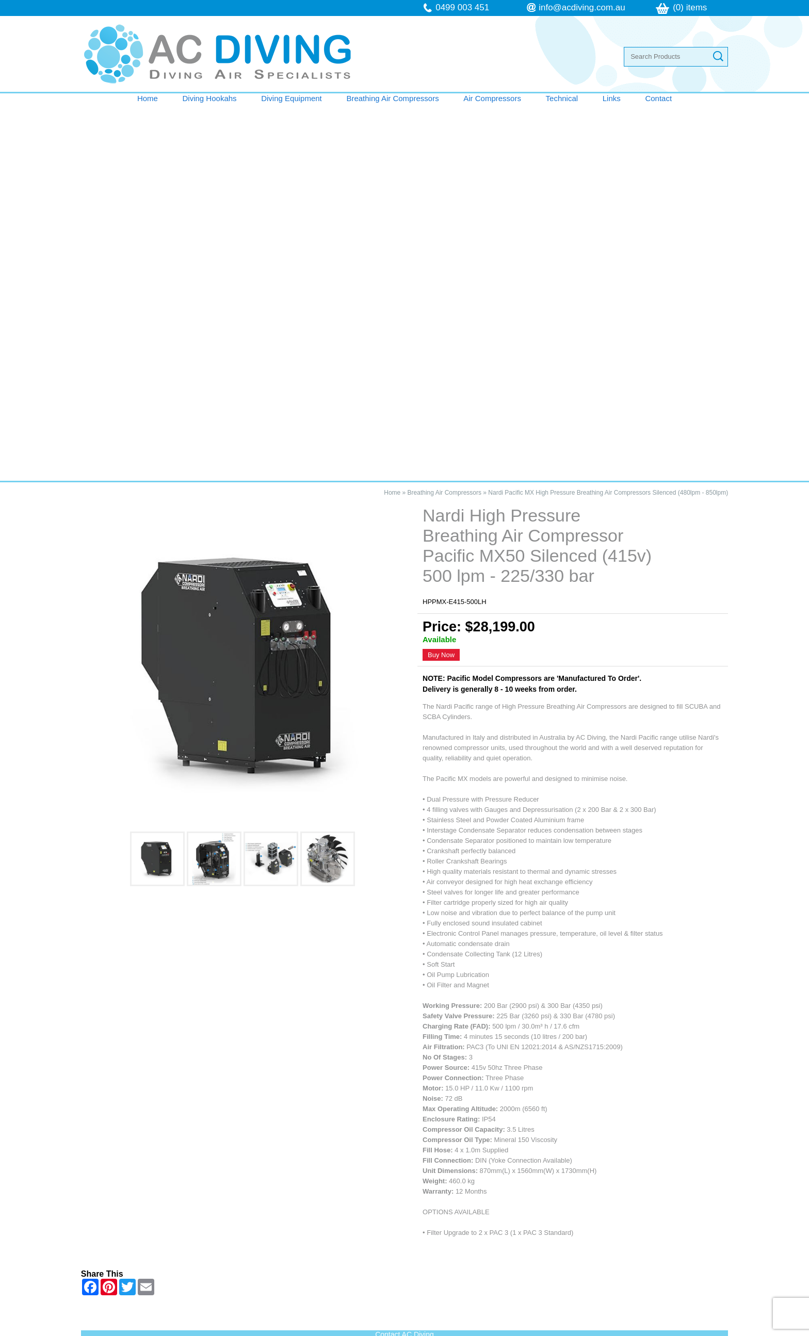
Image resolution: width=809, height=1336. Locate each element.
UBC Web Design (514, 1330)
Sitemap (268, 1330)
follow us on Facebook (488, 1250)
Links (612, 98)
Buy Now (441, 278)
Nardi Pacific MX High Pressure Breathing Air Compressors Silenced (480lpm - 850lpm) (608, 116)
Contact (658, 98)
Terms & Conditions (136, 1251)
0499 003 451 (462, 7)
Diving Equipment (291, 98)
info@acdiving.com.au (582, 7)
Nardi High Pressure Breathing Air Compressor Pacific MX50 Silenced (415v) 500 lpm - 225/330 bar (198, 1016)
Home (147, 98)
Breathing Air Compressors (392, 98)
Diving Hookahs (210, 98)
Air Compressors (492, 98)
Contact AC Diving (404, 958)
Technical (562, 98)
